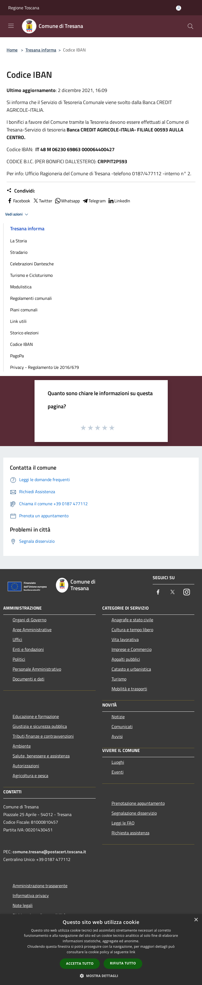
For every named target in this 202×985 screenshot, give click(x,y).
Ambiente (22, 746)
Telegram (94, 200)
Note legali (23, 905)
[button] (101, 975)
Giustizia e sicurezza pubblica (40, 726)
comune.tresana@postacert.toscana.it (49, 851)
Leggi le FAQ (123, 823)
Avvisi (117, 736)
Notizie (118, 716)
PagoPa (17, 355)
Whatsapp (67, 200)
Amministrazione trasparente (40, 885)
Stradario (18, 252)
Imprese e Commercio (132, 649)
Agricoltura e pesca (30, 775)
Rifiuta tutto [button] (123, 963)
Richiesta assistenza (130, 832)
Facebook (18, 200)
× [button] (196, 920)
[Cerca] (190, 26)
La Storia (18, 240)
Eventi (118, 772)
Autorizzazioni (26, 765)
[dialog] (101, 949)
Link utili (18, 321)
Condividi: (21, 191)
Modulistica (21, 286)
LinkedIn (119, 200)
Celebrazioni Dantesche (32, 263)
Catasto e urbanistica (131, 669)
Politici (19, 659)
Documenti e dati (28, 679)
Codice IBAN (21, 344)
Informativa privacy (31, 895)
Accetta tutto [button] (79, 963)
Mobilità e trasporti (129, 688)
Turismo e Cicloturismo (31, 275)
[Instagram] (186, 592)
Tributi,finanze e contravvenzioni (43, 736)
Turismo (119, 679)
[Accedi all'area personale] (178, 8)
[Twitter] (172, 592)
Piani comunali (24, 309)
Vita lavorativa (125, 639)
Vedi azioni (17, 214)
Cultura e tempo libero (132, 629)
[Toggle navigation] (11, 25)
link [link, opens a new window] (132, 952)
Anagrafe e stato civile (132, 619)
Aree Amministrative (32, 629)
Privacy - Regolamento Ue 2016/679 (44, 367)
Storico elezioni (24, 332)
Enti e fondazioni (28, 649)
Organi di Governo (29, 619)
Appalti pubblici (126, 659)
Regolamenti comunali (31, 298)
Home (12, 50)
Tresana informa (40, 50)
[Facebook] (158, 592)
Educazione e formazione (36, 716)
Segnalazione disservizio (134, 813)
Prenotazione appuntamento (138, 803)
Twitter (42, 200)
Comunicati (122, 726)
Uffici (17, 639)
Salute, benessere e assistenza (41, 756)
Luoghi (118, 762)
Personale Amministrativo (37, 669)
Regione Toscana (23, 7)
